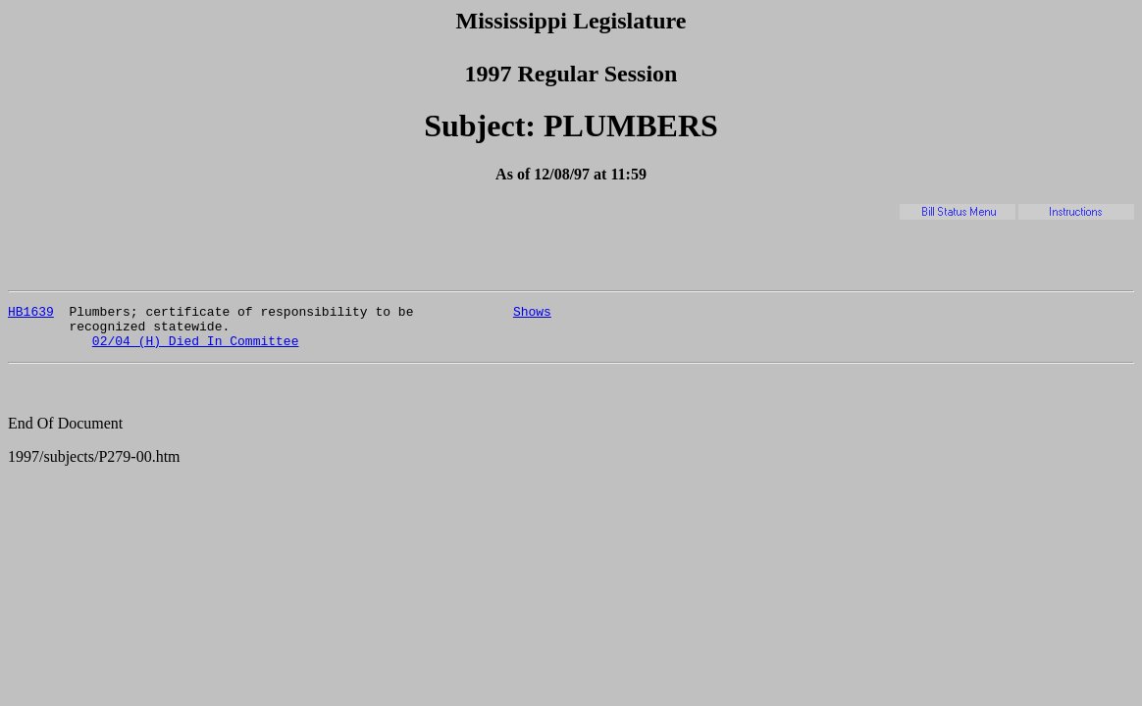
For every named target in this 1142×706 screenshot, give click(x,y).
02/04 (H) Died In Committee (195, 349)
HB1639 (31, 314)
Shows (532, 314)
